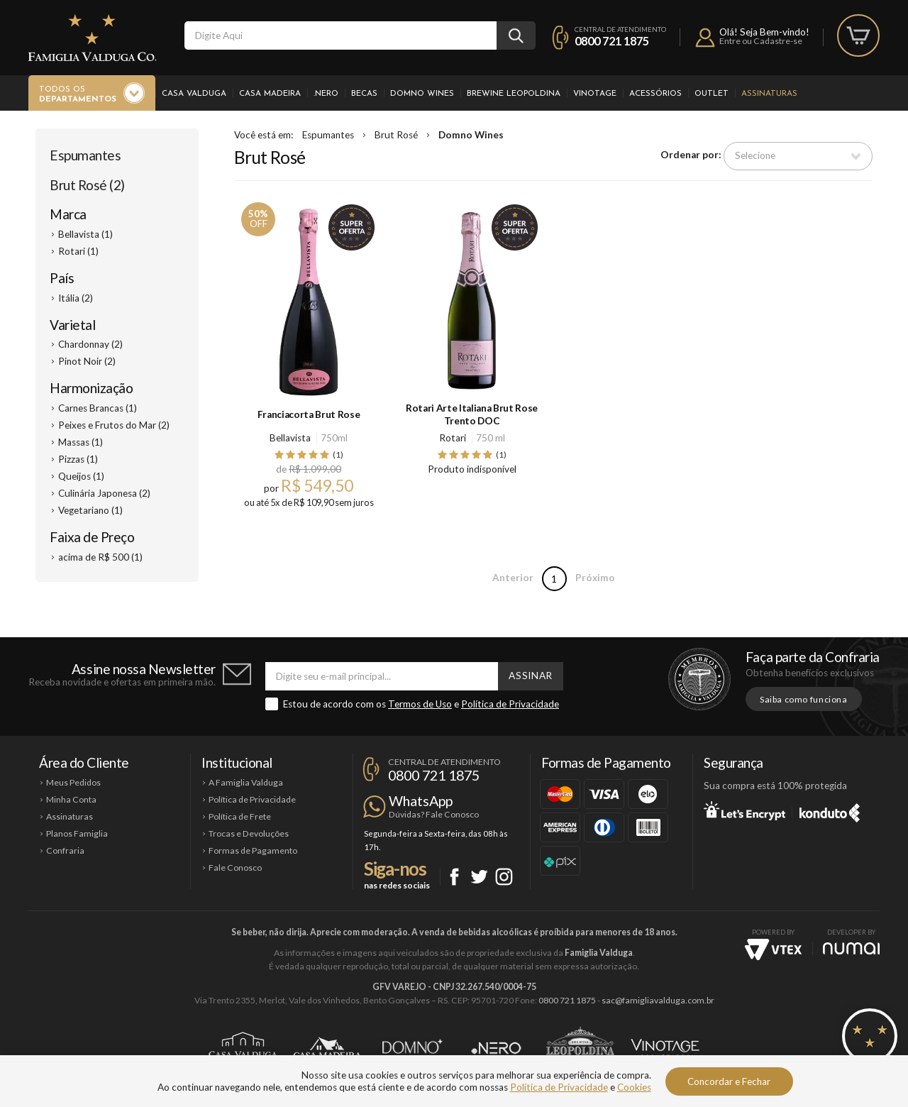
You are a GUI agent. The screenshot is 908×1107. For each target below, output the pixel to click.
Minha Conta (71, 799)
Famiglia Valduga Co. (92, 37)
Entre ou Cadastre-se (760, 40)
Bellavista (290, 438)
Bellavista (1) (85, 234)
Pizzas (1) (78, 459)
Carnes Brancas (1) (97, 408)
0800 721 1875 (612, 41)
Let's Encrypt (744, 810)
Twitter (479, 877)
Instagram (504, 877)
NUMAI (851, 948)
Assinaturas (769, 93)
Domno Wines (422, 93)
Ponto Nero (496, 1048)
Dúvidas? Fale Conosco (434, 814)
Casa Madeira (270, 93)
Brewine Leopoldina (513, 93)
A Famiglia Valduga (246, 782)
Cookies (634, 1087)
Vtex (773, 949)
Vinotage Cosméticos (665, 1048)
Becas (364, 93)
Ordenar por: (690, 155)
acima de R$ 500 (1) (100, 557)
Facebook (454, 877)
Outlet (711, 93)
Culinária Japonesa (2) (104, 493)
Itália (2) (75, 298)
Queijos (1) (81, 476)
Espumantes (85, 155)
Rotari (452, 438)
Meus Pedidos (73, 782)
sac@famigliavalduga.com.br (658, 1000)
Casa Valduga (194, 93)
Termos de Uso (420, 704)
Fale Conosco (235, 867)
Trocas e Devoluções (249, 833)
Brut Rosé (396, 135)
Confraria (65, 850)
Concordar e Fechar (728, 1081)
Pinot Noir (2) (87, 361)
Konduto (829, 810)
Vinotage (594, 93)
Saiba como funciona (804, 699)
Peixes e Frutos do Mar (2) (114, 425)
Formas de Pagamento (253, 850)
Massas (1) (80, 442)
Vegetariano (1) (90, 510)
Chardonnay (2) (90, 344)
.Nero (326, 93)
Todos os (77, 95)
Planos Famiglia (77, 833)
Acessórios (655, 93)
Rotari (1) (78, 251)
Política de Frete (240, 816)
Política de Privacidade (510, 704)
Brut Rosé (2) (87, 185)
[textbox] (340, 35)
